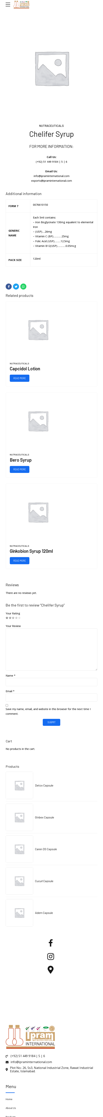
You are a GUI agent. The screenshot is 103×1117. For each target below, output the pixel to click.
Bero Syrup (21, 460)
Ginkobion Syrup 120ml (31, 551)
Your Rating (13, 613)
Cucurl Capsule (44, 881)
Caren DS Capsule (46, 849)
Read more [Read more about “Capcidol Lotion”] (19, 378)
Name (10, 676)
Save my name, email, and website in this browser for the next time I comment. (48, 711)
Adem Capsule (44, 913)
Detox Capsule (44, 785)
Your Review (13, 626)
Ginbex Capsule (44, 817)
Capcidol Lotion (25, 368)
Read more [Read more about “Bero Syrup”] (19, 469)
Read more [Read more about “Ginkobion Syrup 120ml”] (19, 560)
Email (10, 691)
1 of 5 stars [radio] (7, 618)
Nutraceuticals (51, 125)
